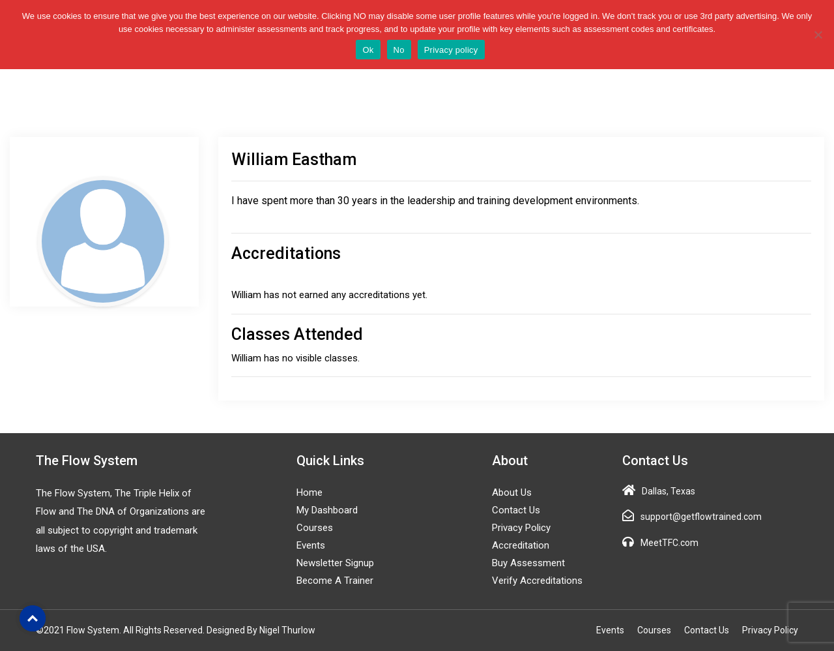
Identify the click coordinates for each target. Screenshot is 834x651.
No (399, 50)
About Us (512, 492)
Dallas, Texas (668, 491)
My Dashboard (327, 510)
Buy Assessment (528, 563)
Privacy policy (451, 50)
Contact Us (516, 510)
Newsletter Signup (335, 563)
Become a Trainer (334, 580)
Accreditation (520, 545)
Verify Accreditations (537, 580)
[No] (817, 34)
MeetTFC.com (669, 542)
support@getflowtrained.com (701, 516)
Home (309, 492)
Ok (367, 50)
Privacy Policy (521, 528)
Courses (314, 528)
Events (310, 545)
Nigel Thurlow (287, 630)
